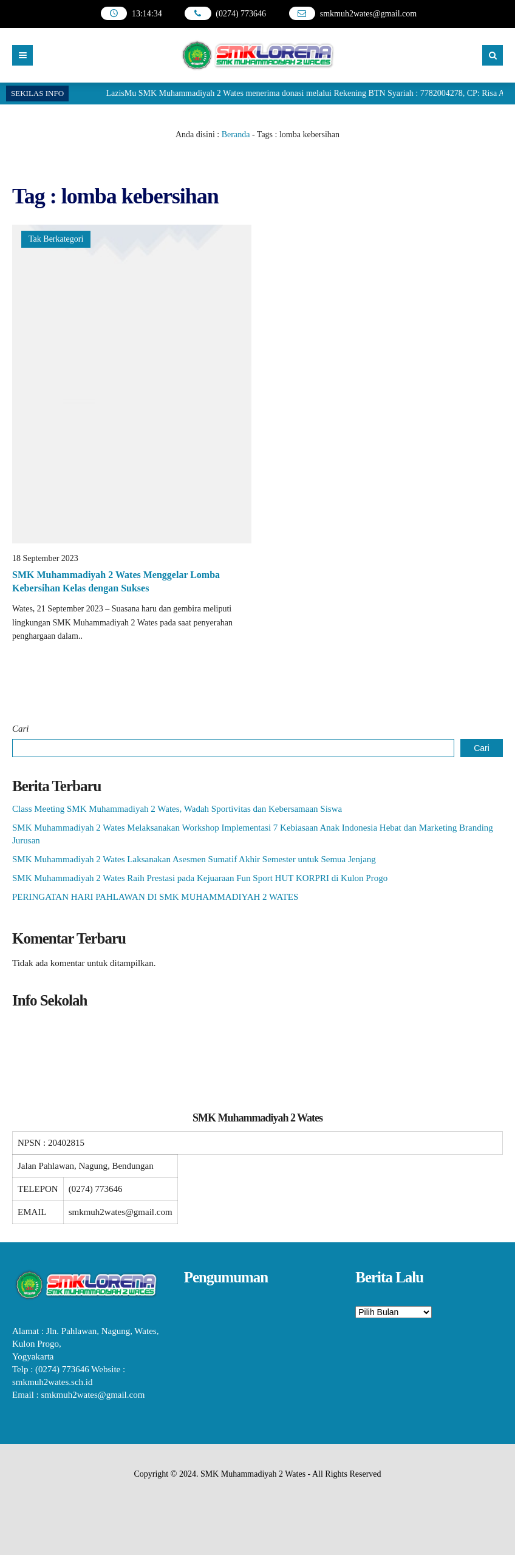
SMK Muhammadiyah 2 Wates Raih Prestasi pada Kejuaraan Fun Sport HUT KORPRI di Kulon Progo (199, 878)
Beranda (236, 134)
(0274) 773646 (241, 13)
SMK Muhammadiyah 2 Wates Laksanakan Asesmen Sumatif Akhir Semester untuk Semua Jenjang (194, 859)
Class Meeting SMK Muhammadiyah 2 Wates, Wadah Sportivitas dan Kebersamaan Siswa (177, 809)
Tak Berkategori (56, 238)
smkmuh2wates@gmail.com (368, 13)
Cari (20, 728)
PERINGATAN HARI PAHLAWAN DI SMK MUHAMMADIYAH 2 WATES (155, 897)
